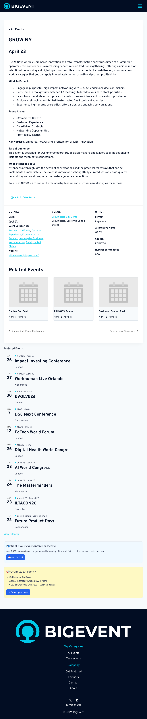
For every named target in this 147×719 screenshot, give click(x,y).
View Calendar (11, 534)
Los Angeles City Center (65, 217)
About (73, 688)
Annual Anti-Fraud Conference (30, 331)
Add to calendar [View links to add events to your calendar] (23, 197)
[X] (70, 700)
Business (14, 230)
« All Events (16, 29)
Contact (73, 683)
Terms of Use (73, 705)
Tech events (73, 659)
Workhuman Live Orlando (39, 379)
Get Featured (74, 671)
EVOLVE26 (25, 397)
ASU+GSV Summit (64, 311)
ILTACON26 (26, 503)
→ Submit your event (18, 592)
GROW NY (25, 39)
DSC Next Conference (35, 414)
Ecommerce (28, 234)
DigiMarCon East (18, 311)
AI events (73, 653)
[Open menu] (139, 6)
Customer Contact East (112, 311)
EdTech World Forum (34, 432)
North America (17, 242)
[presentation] (28, 292)
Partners (73, 677)
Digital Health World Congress (43, 450)
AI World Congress (32, 468)
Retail (29, 242)
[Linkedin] (77, 700)
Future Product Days (34, 521)
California (25, 230)
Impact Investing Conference (42, 361)
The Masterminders (33, 485)
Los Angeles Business (31, 238)
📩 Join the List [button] (15, 557)
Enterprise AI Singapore (120, 331)
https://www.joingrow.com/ (24, 255)
